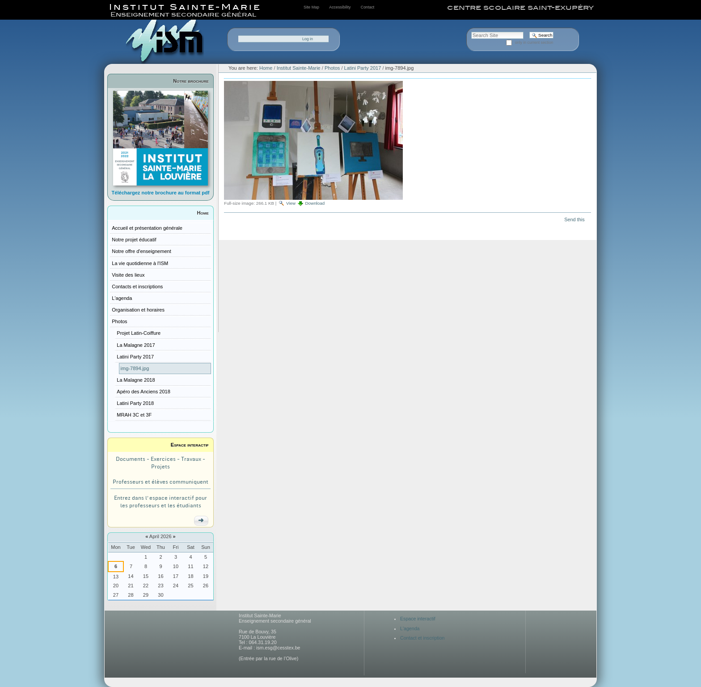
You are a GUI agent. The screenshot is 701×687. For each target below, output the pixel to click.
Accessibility (339, 7)
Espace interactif (190, 444)
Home (203, 212)
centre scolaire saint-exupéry (520, 8)
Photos (332, 68)
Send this (574, 219)
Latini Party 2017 (362, 68)
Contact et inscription (422, 638)
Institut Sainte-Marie (299, 68)
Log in (307, 39)
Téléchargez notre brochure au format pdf (161, 192)
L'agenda (410, 628)
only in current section (534, 42)
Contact (367, 7)
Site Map (311, 7)
